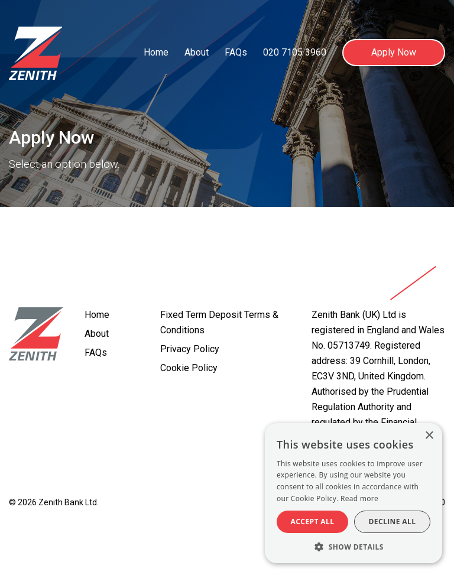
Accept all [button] (313, 521)
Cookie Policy (189, 367)
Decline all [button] (392, 521)
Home (156, 52)
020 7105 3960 (294, 52)
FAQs (236, 52)
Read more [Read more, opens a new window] (359, 498)
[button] (353, 546)
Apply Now (393, 52)
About (196, 52)
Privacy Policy (189, 349)
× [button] (428, 435)
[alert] (353, 493)
